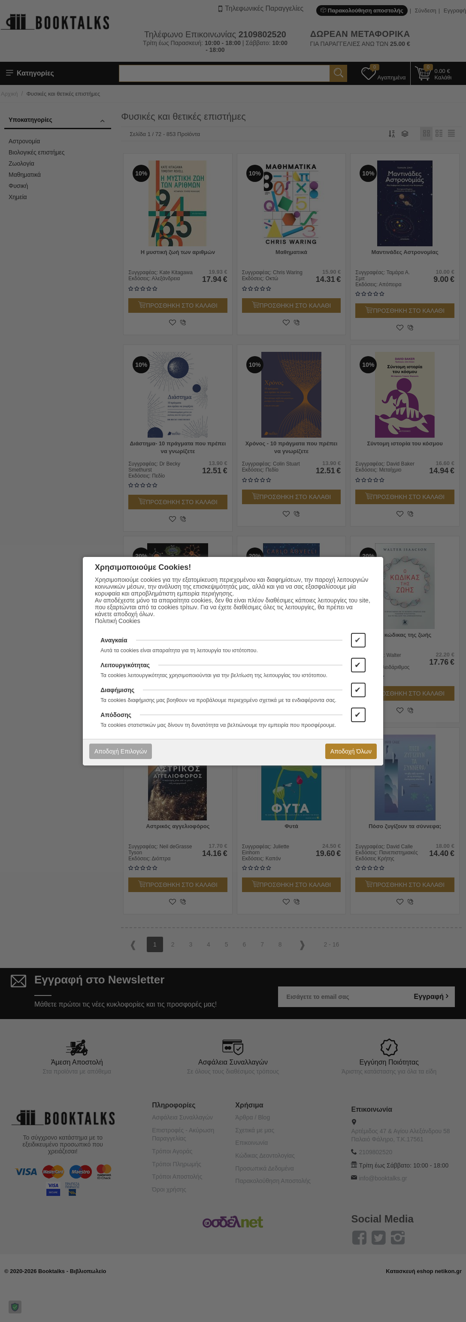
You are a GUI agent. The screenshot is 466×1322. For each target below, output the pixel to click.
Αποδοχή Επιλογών (120, 751)
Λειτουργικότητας (125, 665)
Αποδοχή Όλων (351, 751)
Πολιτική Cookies (117, 620)
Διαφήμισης (117, 690)
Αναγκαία (113, 640)
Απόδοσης (115, 714)
